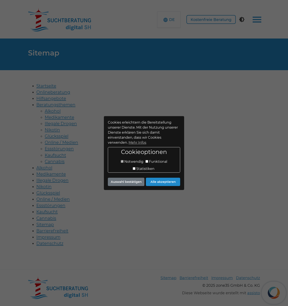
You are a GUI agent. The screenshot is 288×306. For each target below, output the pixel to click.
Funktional (156, 162)
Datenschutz (248, 278)
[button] (169, 20)
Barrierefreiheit (194, 278)
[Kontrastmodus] (242, 19)
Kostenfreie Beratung (211, 19)
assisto (253, 293)
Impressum (222, 278)
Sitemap (168, 278)
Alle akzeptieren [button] (163, 182)
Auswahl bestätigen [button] (126, 182)
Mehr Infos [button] (137, 143)
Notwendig (132, 162)
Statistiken (143, 169)
